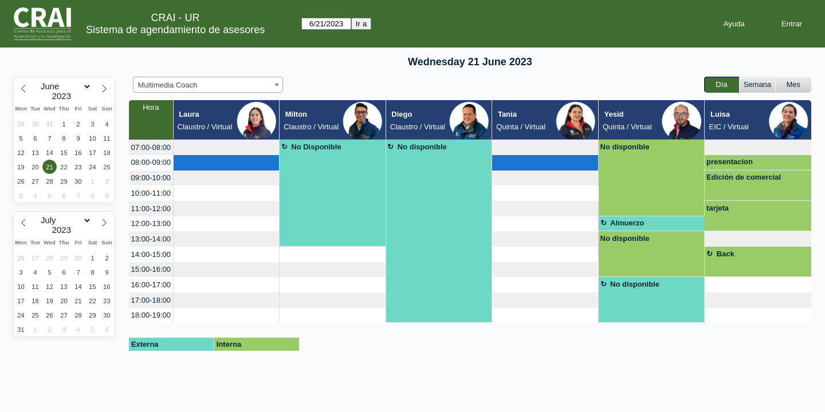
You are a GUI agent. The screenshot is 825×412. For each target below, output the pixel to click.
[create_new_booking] (227, 147)
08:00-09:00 (151, 162)
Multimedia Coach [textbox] (168, 85)
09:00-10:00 (151, 177)
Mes (794, 84)
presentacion (729, 161)
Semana (757, 84)
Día (721, 84)
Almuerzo (627, 223)
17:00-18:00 (151, 300)
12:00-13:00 (151, 223)
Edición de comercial (743, 177)
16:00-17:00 (151, 284)
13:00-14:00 (151, 239)
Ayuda (734, 23)
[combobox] (208, 85)
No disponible (422, 146)
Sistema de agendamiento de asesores (175, 29)
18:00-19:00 (151, 315)
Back (725, 253)
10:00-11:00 (151, 193)
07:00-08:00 (151, 147)
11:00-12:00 (151, 208)
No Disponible (316, 146)
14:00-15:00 (151, 254)
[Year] (64, 96)
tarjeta (717, 208)
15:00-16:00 (151, 269)
